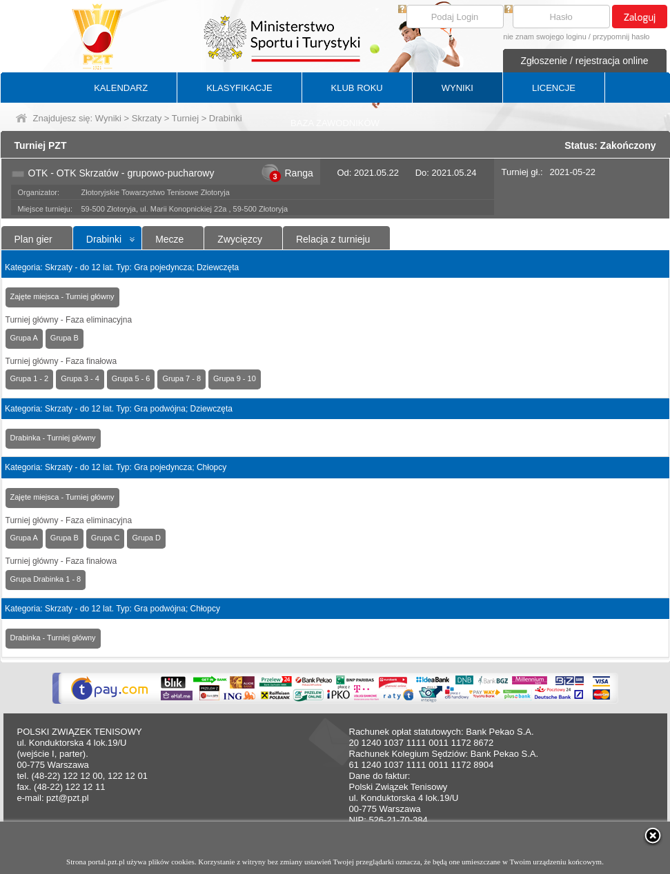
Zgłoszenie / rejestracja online (584, 60)
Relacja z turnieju (333, 239)
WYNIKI (457, 88)
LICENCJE (553, 88)
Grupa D (146, 537)
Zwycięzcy (239, 239)
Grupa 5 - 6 (131, 378)
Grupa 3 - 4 (80, 378)
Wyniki (108, 118)
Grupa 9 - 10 (234, 378)
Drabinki (103, 239)
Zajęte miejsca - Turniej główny (62, 296)
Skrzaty (146, 118)
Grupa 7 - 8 (181, 378)
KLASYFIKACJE (239, 88)
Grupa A (24, 338)
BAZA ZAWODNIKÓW (335, 123)
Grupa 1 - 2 (29, 378)
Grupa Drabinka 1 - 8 (45, 579)
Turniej (185, 118)
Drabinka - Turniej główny (53, 438)
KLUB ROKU (357, 88)
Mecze (169, 239)
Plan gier (33, 239)
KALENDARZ (121, 88)
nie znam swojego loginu (544, 36)
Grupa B (64, 338)
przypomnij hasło (621, 36)
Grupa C (105, 537)
